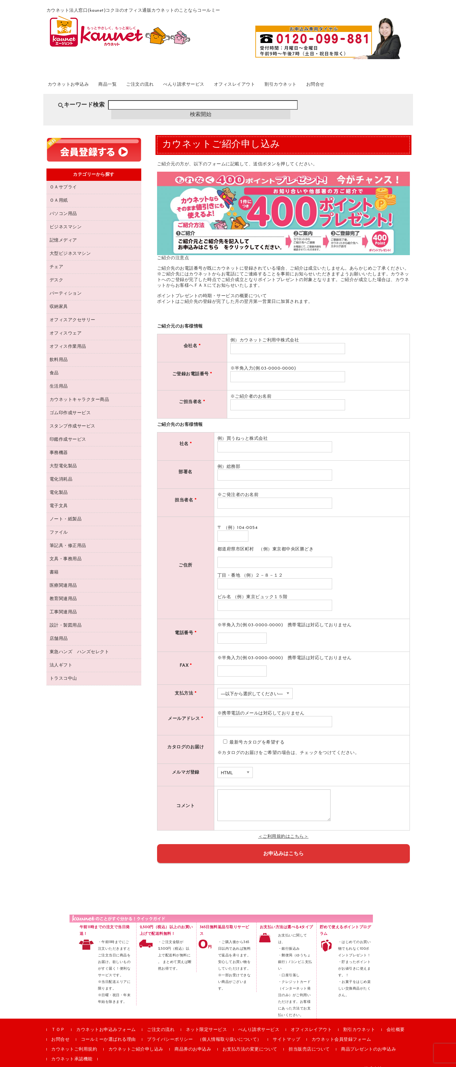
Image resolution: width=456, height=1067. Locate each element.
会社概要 (395, 1021)
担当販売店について (309, 1041)
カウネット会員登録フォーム (341, 1031)
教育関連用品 (63, 590)
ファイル (59, 524)
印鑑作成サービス (68, 431)
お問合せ (375, 85)
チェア (57, 258)
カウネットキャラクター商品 (79, 391)
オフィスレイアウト (277, 85)
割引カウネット (333, 85)
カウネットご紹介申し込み (135, 1041)
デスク (57, 271)
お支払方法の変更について (249, 1041)
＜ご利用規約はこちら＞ (283, 828)
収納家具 (59, 298)
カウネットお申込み (76, 85)
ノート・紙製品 (66, 510)
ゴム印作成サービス (70, 404)
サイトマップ (286, 1031)
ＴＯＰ (58, 1021)
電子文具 (59, 497)
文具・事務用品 (66, 550)
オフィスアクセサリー (72, 311)
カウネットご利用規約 (74, 1041)
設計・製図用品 (66, 617)
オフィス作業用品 (68, 338)
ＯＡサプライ (63, 178)
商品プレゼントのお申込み (368, 1041)
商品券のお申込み (192, 1041)
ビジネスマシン (66, 218)
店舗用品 (59, 630)
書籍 (54, 563)
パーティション (66, 285)
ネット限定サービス (206, 1021)
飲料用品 (59, 351)
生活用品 (59, 378)
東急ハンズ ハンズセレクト (79, 643)
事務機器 (59, 444)
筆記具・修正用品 (68, 537)
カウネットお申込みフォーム (106, 1021)
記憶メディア (63, 232)
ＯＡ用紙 (59, 192)
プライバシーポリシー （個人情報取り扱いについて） (204, 1031)
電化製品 (59, 484)
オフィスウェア (66, 324)
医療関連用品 (63, 577)
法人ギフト (61, 656)
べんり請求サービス (216, 85)
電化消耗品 (61, 471)
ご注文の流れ (164, 85)
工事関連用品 (63, 603)
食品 (54, 364)
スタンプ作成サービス (72, 417)
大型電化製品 (63, 457)
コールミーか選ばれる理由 (108, 1031)
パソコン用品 (63, 205)
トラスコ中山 (63, 670)
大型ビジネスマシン (70, 245)
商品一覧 (124, 85)
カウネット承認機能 (72, 1050)
